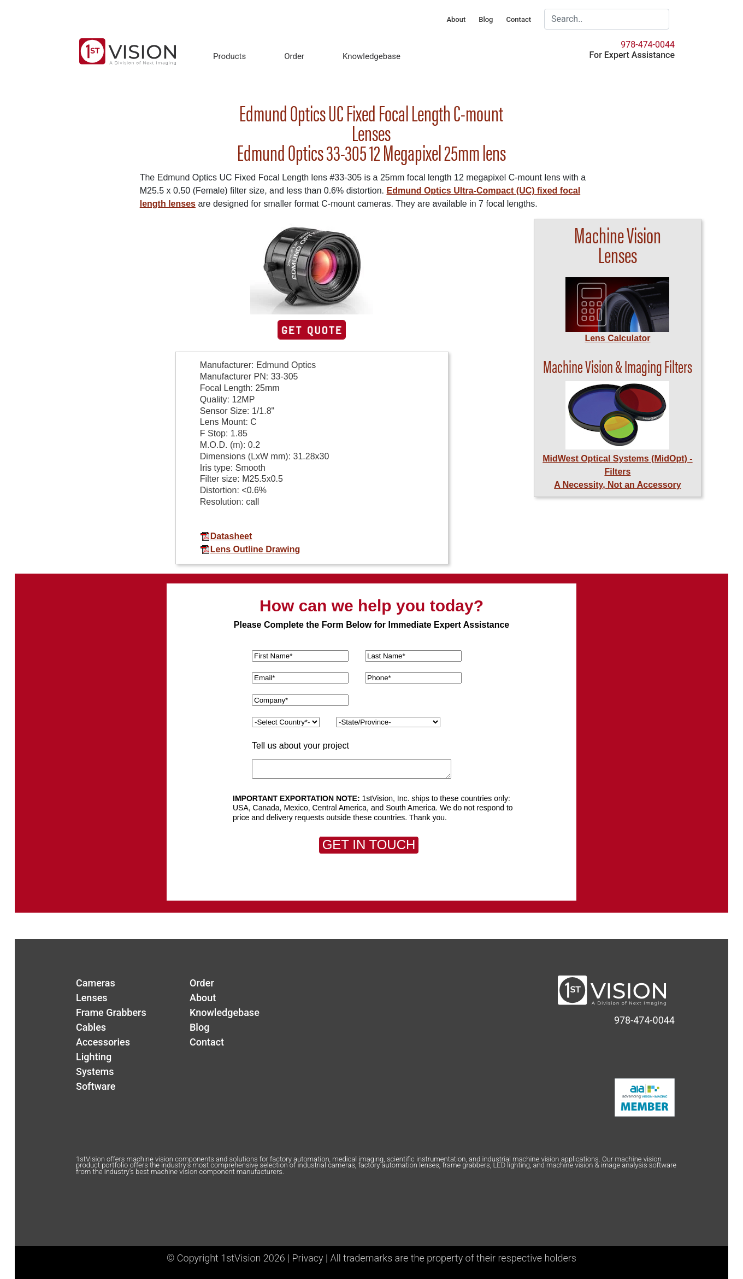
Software (95, 1086)
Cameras (95, 983)
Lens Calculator (617, 338)
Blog (486, 19)
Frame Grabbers (111, 1012)
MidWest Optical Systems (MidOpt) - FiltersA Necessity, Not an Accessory (617, 471)
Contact (518, 19)
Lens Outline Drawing (250, 549)
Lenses (92, 997)
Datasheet (226, 536)
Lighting (93, 1056)
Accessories (103, 1042)
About (455, 19)
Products (229, 56)
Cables (91, 1027)
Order (294, 56)
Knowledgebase (371, 56)
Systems (95, 1071)
